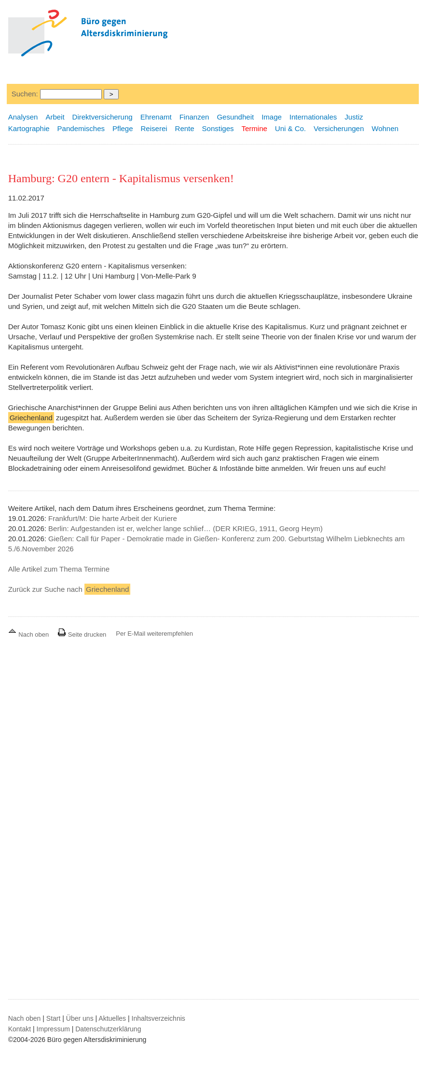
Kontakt (19, 1029)
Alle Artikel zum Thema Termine (59, 569)
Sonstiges (218, 128)
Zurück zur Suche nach (69, 589)
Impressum (53, 1029)
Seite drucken (81, 634)
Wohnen (385, 128)
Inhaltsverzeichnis (158, 1018)
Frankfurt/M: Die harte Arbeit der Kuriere (112, 518)
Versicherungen (339, 128)
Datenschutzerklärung (108, 1029)
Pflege (122, 128)
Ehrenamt (156, 117)
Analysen (23, 117)
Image (272, 117)
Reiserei (154, 128)
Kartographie (29, 128)
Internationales (313, 117)
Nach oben (29, 634)
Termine (254, 128)
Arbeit (54, 117)
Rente (184, 128)
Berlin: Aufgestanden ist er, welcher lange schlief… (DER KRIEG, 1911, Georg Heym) (185, 528)
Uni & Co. (290, 128)
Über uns (80, 1018)
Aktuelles (112, 1018)
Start (53, 1018)
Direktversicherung (102, 117)
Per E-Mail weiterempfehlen (154, 633)
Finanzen (194, 117)
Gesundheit (235, 117)
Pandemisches (81, 128)
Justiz (353, 117)
